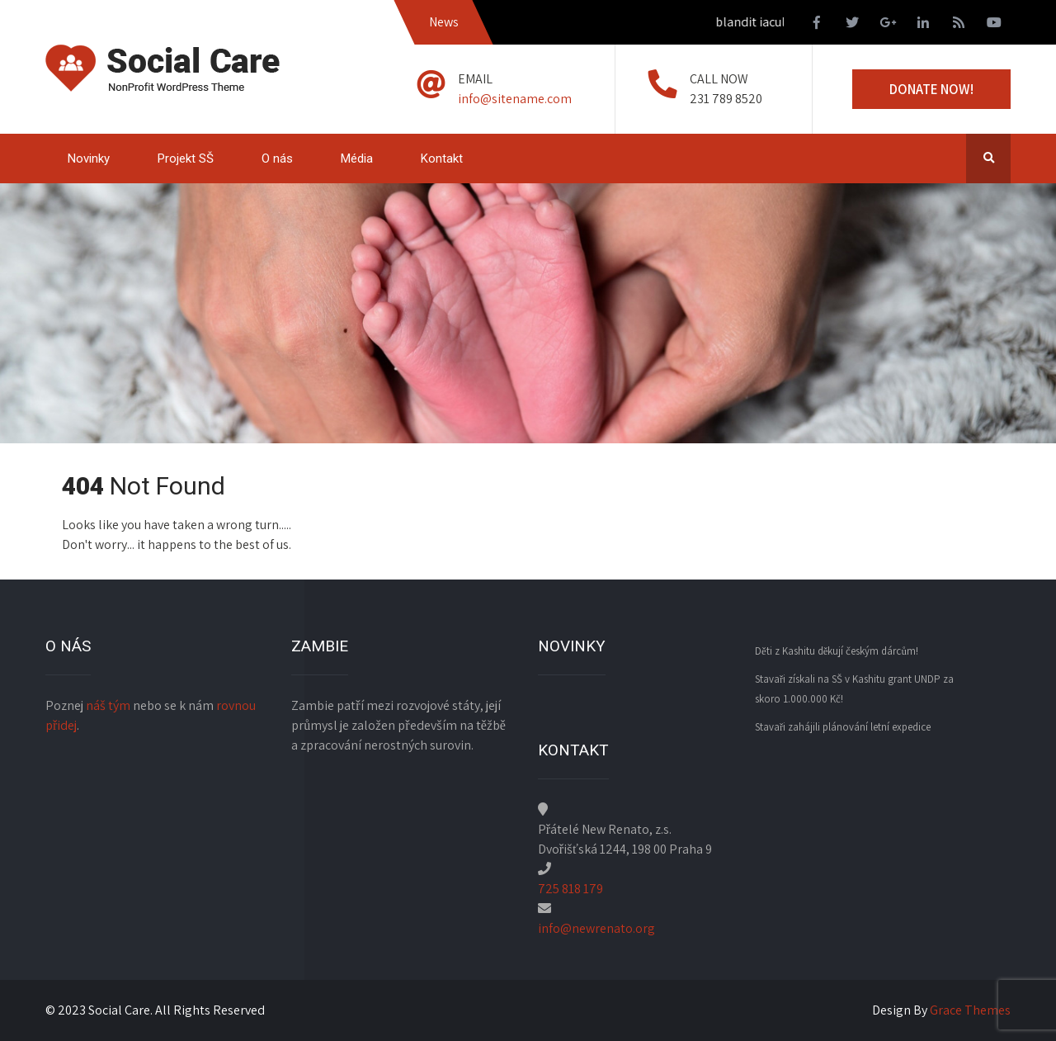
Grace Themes (970, 1010)
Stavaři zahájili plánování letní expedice (843, 727)
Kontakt (442, 158)
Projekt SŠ (186, 158)
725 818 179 (570, 888)
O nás (277, 158)
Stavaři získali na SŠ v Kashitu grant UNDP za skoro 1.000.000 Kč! (854, 689)
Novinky (89, 158)
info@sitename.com (515, 98)
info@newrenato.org (596, 928)
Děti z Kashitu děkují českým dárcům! (836, 651)
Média (357, 158)
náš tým (108, 705)
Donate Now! (931, 89)
